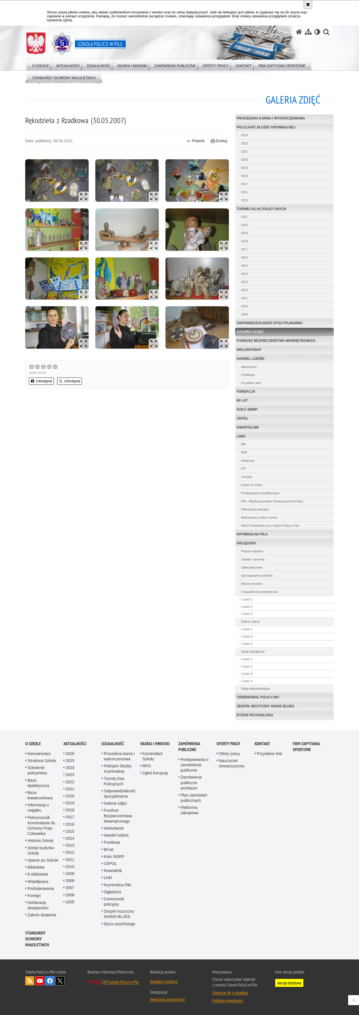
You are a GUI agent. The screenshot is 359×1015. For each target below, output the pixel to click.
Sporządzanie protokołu (257, 575)
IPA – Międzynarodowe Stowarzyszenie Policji (272, 501)
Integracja (247, 460)
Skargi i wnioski (155, 744)
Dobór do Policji (252, 485)
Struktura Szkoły (41, 760)
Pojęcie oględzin (252, 551)
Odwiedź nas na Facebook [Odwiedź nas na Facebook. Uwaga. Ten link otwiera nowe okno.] (49, 980)
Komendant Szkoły (152, 756)
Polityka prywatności (227, 1000)
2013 (244, 282)
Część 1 (247, 599)
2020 (244, 159)
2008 (70, 880)
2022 (70, 782)
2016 (244, 192)
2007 (70, 887)
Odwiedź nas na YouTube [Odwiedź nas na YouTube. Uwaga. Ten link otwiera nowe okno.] (39, 980)
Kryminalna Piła (252, 534)
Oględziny (246, 543)
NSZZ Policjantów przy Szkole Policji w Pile (270, 525)
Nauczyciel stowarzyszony (232, 763)
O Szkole (33, 744)
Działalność (113, 744)
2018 (244, 176)
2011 (244, 298)
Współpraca (37, 881)
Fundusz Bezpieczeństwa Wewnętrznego (276, 341)
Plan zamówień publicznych (194, 798)
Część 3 (247, 613)
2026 (70, 753)
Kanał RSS (29, 980)
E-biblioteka (37, 874)
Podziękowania (40, 888)
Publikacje (248, 374)
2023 (244, 143)
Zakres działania (41, 915)
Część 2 (247, 606)
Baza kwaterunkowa (40, 795)
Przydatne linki (251, 383)
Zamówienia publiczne (189, 746)
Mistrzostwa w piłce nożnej (259, 517)
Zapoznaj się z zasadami (230, 992)
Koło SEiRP (247, 409)
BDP (244, 452)
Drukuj (219, 141)
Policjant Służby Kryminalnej (266, 127)
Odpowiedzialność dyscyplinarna (270, 323)
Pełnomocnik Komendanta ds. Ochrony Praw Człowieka (41, 825)
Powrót (195, 141)
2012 (244, 290)
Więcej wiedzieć (252, 583)
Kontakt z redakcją (164, 981)
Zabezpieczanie (252, 567)
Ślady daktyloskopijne (255, 688)
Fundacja (246, 391)
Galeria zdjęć (250, 332)
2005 (70, 902)
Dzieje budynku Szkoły (40, 850)
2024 (244, 135)
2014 (244, 273)
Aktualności (249, 367)
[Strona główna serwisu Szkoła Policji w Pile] (299, 31)
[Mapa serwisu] (308, 31)
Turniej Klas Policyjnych (261, 209)
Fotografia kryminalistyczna (259, 591)
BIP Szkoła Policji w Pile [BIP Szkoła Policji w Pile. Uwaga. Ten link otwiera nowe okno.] (121, 982)
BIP (243, 444)
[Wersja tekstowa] (317, 31)
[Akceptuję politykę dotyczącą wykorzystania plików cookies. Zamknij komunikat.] (308, 4)
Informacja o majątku (38, 808)
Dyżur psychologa (255, 715)
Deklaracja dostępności (38, 905)
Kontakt (262, 744)
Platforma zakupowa (189, 810)
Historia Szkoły (40, 840)
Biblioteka (36, 867)
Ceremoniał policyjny (258, 697)
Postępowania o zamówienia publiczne (195, 764)
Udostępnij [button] (41, 381)
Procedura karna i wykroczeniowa (271, 118)
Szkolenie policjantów (37, 770)
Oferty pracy (228, 744)
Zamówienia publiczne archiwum (191, 782)
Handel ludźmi (250, 359)
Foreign (34, 895)
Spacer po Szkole (42, 860)
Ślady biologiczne (253, 651)
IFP (243, 468)
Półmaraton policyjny (255, 509)
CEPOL (242, 418)
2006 (70, 895)
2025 (70, 760)
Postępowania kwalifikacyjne (260, 493)
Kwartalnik (248, 427)
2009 (244, 314)
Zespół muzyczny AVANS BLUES (265, 706)
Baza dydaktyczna (38, 783)
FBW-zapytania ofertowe (306, 746)
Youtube (246, 476)
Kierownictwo (38, 753)
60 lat (242, 400)
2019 (244, 167)
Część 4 (247, 681)
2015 (244, 200)
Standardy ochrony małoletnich (37, 939)
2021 (244, 151)
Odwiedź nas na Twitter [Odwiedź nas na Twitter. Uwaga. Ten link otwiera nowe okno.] (60, 980)
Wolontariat (249, 350)
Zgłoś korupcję (155, 773)
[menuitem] (40, 65)
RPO (146, 766)
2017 (244, 184)
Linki (241, 436)
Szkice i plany (250, 621)
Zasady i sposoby (253, 559)
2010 (244, 306)
